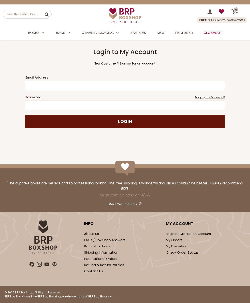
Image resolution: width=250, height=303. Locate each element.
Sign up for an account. (138, 63)
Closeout (213, 32)
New (161, 32)
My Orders (174, 240)
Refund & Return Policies (104, 265)
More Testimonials (123, 204)
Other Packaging (101, 33)
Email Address (36, 77)
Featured (184, 32)
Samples (138, 32)
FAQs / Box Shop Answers (104, 240)
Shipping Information (101, 252)
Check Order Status (182, 252)
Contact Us (93, 271)
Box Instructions (97, 246)
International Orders (100, 258)
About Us (91, 233)
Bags (63, 33)
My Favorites (176, 246)
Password (125, 97)
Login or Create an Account (189, 233)
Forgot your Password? (210, 97)
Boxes (36, 33)
